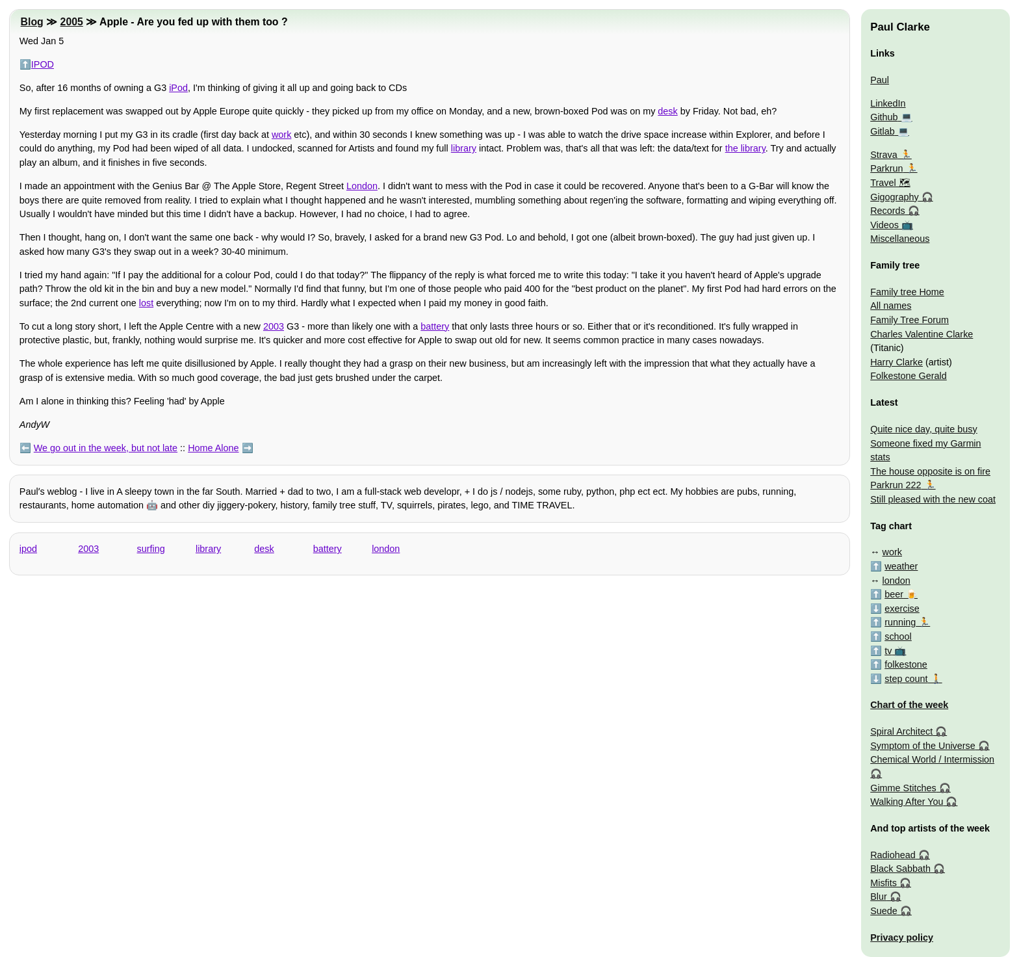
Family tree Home (907, 292)
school (898, 636)
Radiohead (893, 855)
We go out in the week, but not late (105, 448)
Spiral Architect (901, 731)
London (362, 186)
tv (888, 651)
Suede (883, 911)
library (463, 148)
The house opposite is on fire (930, 471)
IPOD (42, 64)
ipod (28, 549)
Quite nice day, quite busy (923, 429)
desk (667, 111)
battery (434, 326)
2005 (71, 21)
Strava (883, 155)
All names (890, 305)
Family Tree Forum (909, 320)
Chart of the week (909, 705)
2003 (273, 326)
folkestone (905, 664)
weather (901, 566)
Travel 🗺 (890, 182)
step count (905, 679)
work (281, 134)
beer (893, 594)
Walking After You (906, 801)
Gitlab (882, 131)
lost (146, 303)
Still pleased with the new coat (933, 499)
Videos (884, 225)
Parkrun (886, 168)
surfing (151, 549)
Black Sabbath (900, 868)
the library (745, 148)
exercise (902, 608)
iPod (178, 88)
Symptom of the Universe (922, 746)
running (900, 622)
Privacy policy (901, 937)
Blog (32, 21)
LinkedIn (887, 103)
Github (883, 117)
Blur (878, 896)
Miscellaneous (899, 238)
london (386, 549)
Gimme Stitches (903, 788)
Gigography (894, 197)
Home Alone (213, 448)
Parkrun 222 (895, 485)
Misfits (883, 883)
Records (887, 210)
